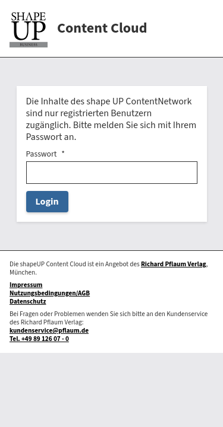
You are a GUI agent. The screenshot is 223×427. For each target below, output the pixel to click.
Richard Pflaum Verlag (173, 264)
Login (47, 201)
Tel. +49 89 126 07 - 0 (39, 338)
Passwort (41, 154)
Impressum (26, 285)
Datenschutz (28, 301)
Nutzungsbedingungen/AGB (50, 293)
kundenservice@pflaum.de (49, 330)
